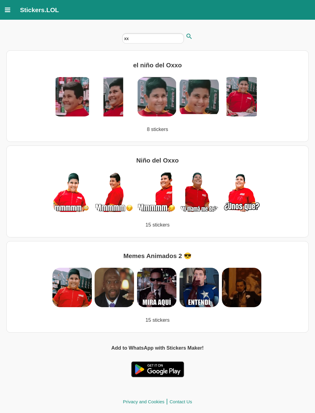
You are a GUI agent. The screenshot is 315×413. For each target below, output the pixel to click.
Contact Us (180, 401)
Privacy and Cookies (144, 401)
